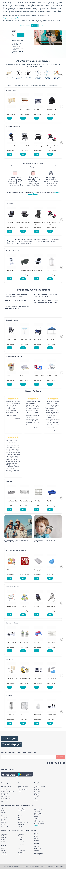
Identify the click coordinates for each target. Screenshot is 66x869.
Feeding (36, 793)
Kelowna (3, 849)
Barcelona (21, 852)
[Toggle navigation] (4, 783)
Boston (3, 814)
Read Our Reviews (6, 798)
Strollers (36, 789)
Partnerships (21, 788)
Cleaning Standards (39, 786)
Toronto (3, 852)
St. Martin (20, 839)
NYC (19, 817)
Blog (19, 793)
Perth (3, 839)
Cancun (36, 846)
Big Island (4, 812)
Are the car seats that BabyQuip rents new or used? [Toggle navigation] (16, 308)
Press (19, 791)
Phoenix (20, 826)
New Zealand (38, 853)
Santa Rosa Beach (39, 815)
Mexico (36, 843)
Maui (19, 812)
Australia (4, 834)
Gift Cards (4, 789)
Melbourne (4, 837)
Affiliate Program (23, 786)
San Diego (37, 811)
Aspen (3, 810)
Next (61, 106)
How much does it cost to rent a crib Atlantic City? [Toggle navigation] (46, 296)
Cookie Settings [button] (25, 26)
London (36, 833)
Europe (20, 849)
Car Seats (37, 791)
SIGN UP (60, 757)
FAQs (2, 802)
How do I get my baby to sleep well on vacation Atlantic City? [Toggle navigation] (46, 302)
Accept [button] (34, 26)
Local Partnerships (23, 789)
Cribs (35, 788)
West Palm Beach (39, 823)
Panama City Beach (23, 822)
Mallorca (36, 840)
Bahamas (20, 836)
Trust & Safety (5, 788)
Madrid (36, 835)
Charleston (4, 817)
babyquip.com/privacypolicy (11, 18)
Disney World (5, 824)
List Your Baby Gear (7, 786)
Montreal (3, 850)
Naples (20, 816)
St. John (20, 837)
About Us (4, 795)
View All (36, 825)
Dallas (3, 821)
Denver (3, 822)
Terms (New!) (51, 866)
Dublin (36, 837)
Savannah (37, 818)
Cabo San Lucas (38, 845)
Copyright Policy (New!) (41, 866)
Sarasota (36, 816)
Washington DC (38, 822)
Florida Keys (21, 809)
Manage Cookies (59, 866)
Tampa (36, 820)
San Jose (20, 846)
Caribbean (21, 834)
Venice (36, 838)
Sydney (3, 841)
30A (2, 809)
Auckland (37, 855)
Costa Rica (21, 844)
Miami (19, 814)
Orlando (20, 821)
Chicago (3, 819)
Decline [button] (42, 26)
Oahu (19, 819)
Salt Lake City (38, 809)
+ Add (9, 118)
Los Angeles (21, 810)
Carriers (36, 796)
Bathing (36, 795)
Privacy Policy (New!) (29, 866)
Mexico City (37, 848)
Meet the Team (5, 796)
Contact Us (4, 800)
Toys (35, 798)
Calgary (3, 847)
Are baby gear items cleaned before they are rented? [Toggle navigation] (15, 296)
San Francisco (38, 813)
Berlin (19, 854)
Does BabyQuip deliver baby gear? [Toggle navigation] (15, 302)
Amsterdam (21, 850)
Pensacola (21, 824)
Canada (3, 845)
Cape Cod (4, 816)
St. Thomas (21, 841)
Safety (36, 800)
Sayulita (36, 850)
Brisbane (3, 836)
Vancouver (4, 854)
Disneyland (4, 826)
